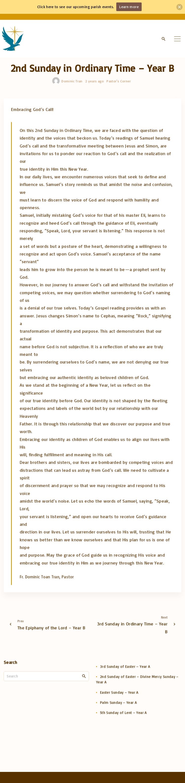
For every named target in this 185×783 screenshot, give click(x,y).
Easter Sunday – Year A (119, 692)
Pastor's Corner (118, 81)
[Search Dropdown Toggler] (163, 39)
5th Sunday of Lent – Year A (123, 712)
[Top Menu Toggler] (177, 38)
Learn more (129, 6)
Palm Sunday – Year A (118, 702)
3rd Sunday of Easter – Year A (125, 666)
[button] (179, 7)
